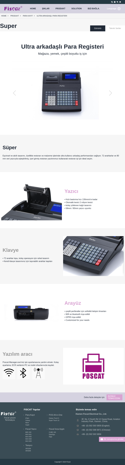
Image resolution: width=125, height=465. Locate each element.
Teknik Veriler (115, 28)
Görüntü (97, 28)
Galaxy (27, 420)
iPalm (27, 418)
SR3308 (28, 451)
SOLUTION (76, 9)
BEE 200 (28, 432)
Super (27, 425)
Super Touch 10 (54, 420)
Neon (27, 423)
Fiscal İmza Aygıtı (56, 429)
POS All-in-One (55, 415)
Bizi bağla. (94, 9)
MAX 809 (28, 441)
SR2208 (28, 448)
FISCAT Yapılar (32, 409)
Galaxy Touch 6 (54, 418)
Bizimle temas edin (114, 397)
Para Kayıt (28, 16)
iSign (50, 437)
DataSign (52, 434)
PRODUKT (60, 9)
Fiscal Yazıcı (30, 429)
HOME (33, 9)
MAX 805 (28, 437)
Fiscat (68, 462)
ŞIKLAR (45, 9)
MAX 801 (28, 434)
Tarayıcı (28, 445)
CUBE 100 (52, 432)
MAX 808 (28, 439)
